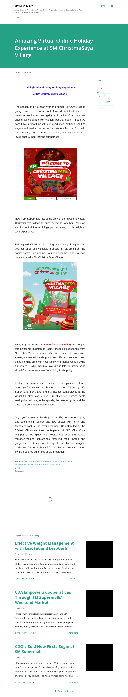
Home (18, 18)
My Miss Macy (24, 6)
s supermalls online (103, 96)
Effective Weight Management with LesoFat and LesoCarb (44, 546)
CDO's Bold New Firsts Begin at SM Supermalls (44, 649)
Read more (73, 579)
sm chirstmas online (104, 99)
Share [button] (99, 81)
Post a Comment (29, 579)
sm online (100, 108)
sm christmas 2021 (103, 102)
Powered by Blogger (64, 691)
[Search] (103, 6)
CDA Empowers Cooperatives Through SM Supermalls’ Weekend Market (43, 597)
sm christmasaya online (105, 105)
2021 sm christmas (103, 93)
